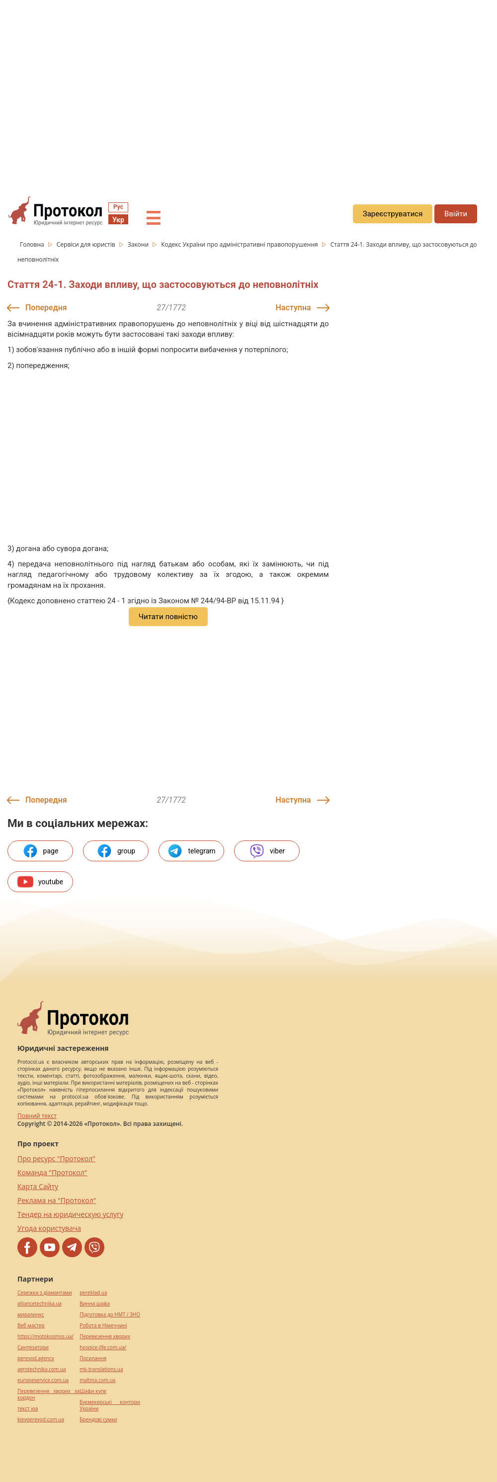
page (40, 851)
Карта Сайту (37, 1186)
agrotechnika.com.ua (41, 1369)
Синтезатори (33, 1347)
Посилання (93, 1358)
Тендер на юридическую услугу (70, 1214)
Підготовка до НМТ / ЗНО (110, 1314)
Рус (118, 206)
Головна (33, 244)
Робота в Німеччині (103, 1325)
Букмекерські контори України (110, 1405)
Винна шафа (95, 1303)
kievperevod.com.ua (40, 1419)
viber (267, 851)
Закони (139, 244)
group (115, 851)
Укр (118, 220)
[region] (248, 90)
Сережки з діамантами (44, 1293)
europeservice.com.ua (43, 1380)
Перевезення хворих (105, 1336)
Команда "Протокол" (52, 1172)
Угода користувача (49, 1228)
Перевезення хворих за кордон (48, 1394)
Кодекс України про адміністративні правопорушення (240, 244)
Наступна (293, 307)
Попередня (46, 307)
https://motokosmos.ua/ (45, 1336)
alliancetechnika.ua (39, 1303)
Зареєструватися (393, 213)
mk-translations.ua (101, 1369)
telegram (191, 851)
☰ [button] (153, 218)
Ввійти (455, 213)
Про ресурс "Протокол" (56, 1158)
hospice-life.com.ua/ (103, 1347)
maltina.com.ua (97, 1380)
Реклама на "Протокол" (56, 1200)
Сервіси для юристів (87, 244)
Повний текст (37, 1116)
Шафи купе (93, 1391)
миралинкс (30, 1314)
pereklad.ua (93, 1293)
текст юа (27, 1408)
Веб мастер (31, 1325)
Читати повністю (168, 616)
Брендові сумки (98, 1419)
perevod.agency (35, 1358)
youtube (40, 882)
